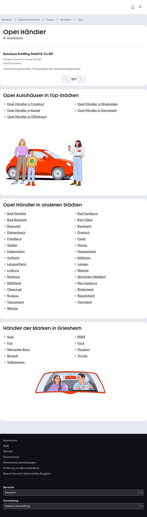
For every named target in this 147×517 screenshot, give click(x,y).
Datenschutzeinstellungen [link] (19, 462)
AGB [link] (6, 446)
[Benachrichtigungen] (132, 7)
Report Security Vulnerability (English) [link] (26, 473)
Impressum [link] (10, 440)
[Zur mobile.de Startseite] (33, 7)
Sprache (8, 487)
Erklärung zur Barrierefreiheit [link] (21, 468)
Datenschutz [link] (11, 457)
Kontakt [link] (8, 451)
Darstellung (10, 500)
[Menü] (140, 7)
